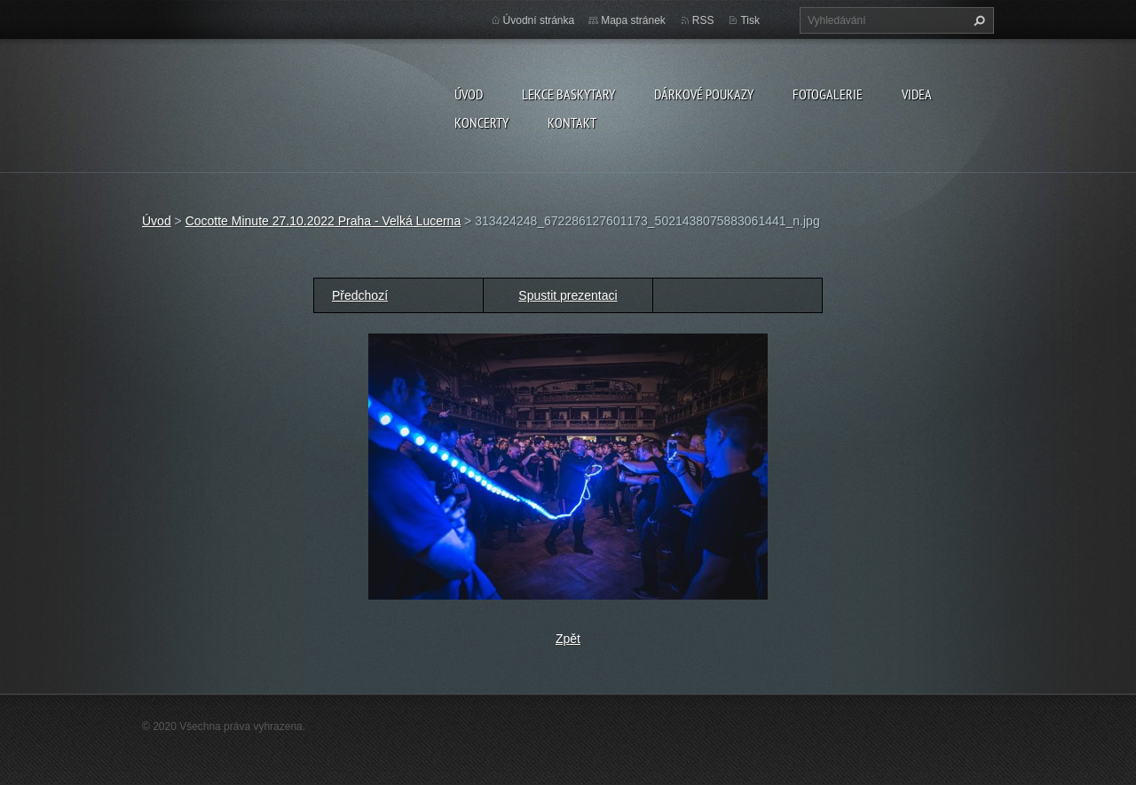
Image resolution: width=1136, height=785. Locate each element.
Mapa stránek (633, 20)
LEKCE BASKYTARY (568, 94)
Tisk (750, 20)
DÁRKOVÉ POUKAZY (703, 94)
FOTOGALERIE (828, 94)
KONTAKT (572, 122)
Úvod (468, 94)
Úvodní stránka (539, 20)
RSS (703, 20)
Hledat (977, 20)
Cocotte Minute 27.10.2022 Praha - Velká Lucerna (323, 221)
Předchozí (360, 295)
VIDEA (917, 94)
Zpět (568, 639)
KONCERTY (481, 122)
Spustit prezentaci (567, 295)
